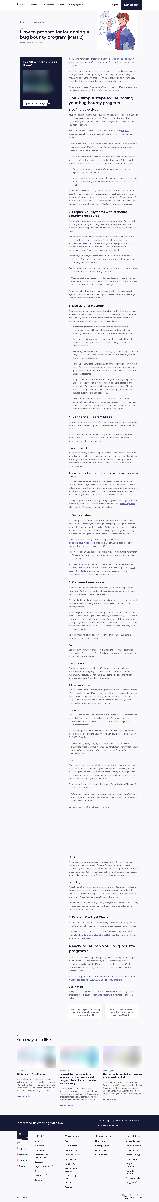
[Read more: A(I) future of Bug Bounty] (36, 1057)
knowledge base (127, 503)
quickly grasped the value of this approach (114, 268)
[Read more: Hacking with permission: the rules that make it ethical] (122, 1057)
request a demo (100, 994)
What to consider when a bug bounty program (95, 979)
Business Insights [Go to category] (36, 22)
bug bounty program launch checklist (92, 935)
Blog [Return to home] (22, 22)
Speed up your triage (35, 103)
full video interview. (100, 807)
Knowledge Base (82, 938)
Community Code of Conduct (86, 402)
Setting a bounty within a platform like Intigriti (91, 564)
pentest (78, 246)
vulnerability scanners (89, 243)
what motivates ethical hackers (89, 527)
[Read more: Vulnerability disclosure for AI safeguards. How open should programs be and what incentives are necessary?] (79, 1057)
